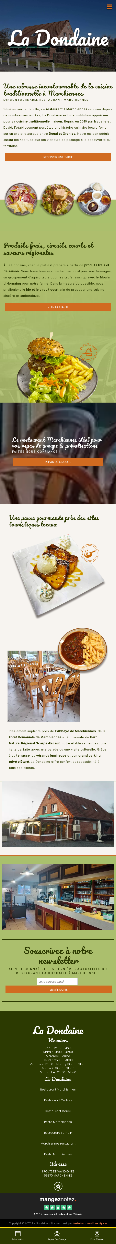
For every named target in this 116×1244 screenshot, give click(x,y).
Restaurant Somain (58, 1133)
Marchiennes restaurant (58, 1143)
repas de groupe (58, 462)
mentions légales (96, 1223)
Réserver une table (58, 157)
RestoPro (78, 1223)
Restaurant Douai (58, 1111)
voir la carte (58, 307)
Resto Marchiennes (58, 1122)
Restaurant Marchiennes (58, 1089)
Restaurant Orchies (58, 1100)
